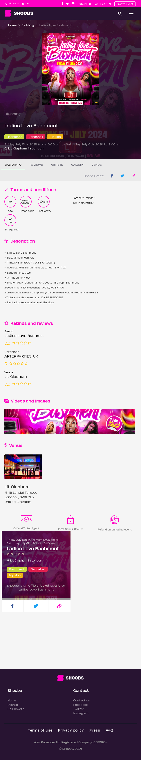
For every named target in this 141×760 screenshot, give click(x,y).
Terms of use (40, 730)
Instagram (80, 713)
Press (94, 730)
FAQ (109, 730)
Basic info (13, 164)
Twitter (78, 709)
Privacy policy (71, 730)
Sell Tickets (16, 709)
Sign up (85, 4)
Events (13, 704)
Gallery (77, 164)
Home (12, 25)
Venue (97, 164)
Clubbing (27, 25)
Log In (105, 4)
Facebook (80, 704)
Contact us (81, 700)
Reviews (36, 164)
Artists (57, 164)
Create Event (124, 4)
